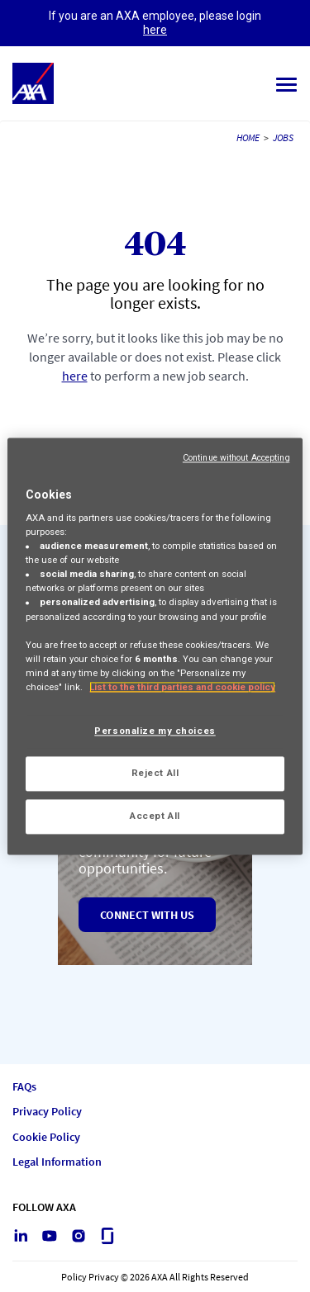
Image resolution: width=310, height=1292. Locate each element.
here (155, 29)
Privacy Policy (47, 1111)
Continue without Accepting (236, 457)
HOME (248, 137)
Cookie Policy (46, 1137)
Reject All (155, 773)
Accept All (155, 815)
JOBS (283, 137)
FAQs (24, 1087)
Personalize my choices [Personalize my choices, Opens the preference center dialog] (155, 730)
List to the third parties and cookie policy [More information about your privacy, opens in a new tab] (182, 687)
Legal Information (57, 1162)
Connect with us (147, 914)
